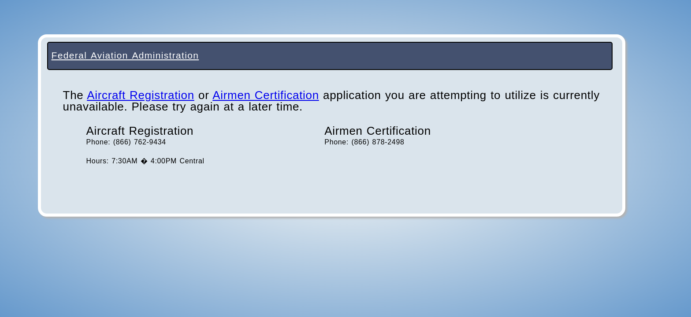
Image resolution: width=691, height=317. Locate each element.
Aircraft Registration (140, 95)
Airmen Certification (265, 95)
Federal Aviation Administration (125, 55)
